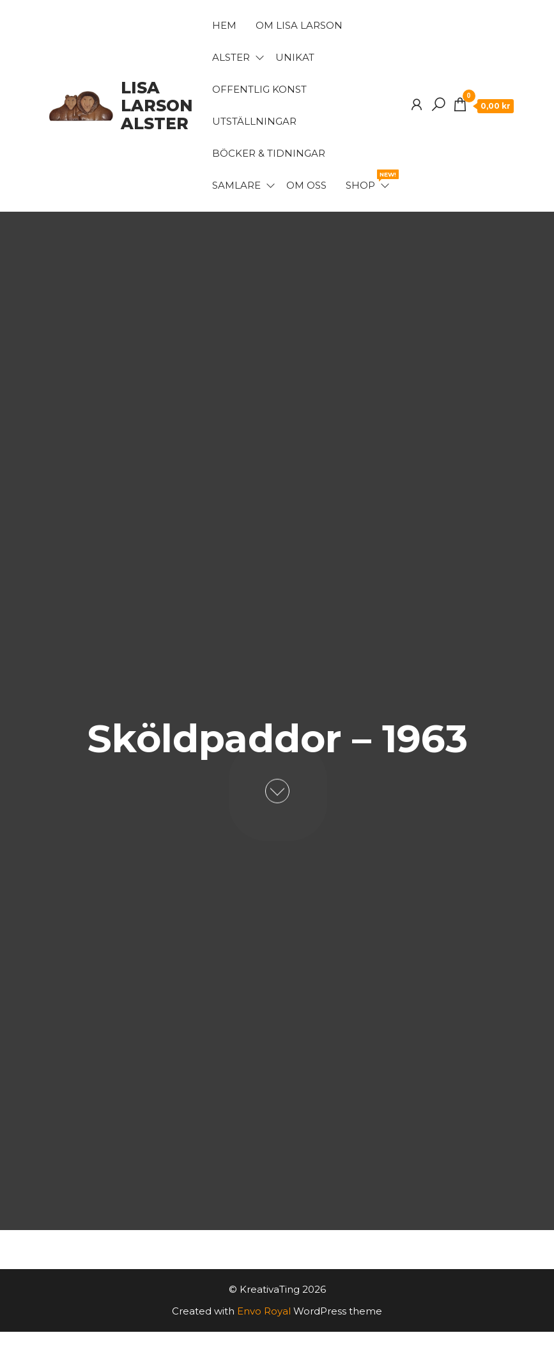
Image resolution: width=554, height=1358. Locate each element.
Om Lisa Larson (299, 25)
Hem (224, 25)
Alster (231, 57)
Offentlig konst (259, 89)
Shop (368, 180)
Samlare (236, 185)
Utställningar (254, 121)
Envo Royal (264, 1311)
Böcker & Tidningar (268, 153)
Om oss (306, 185)
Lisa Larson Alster (157, 105)
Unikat (294, 57)
